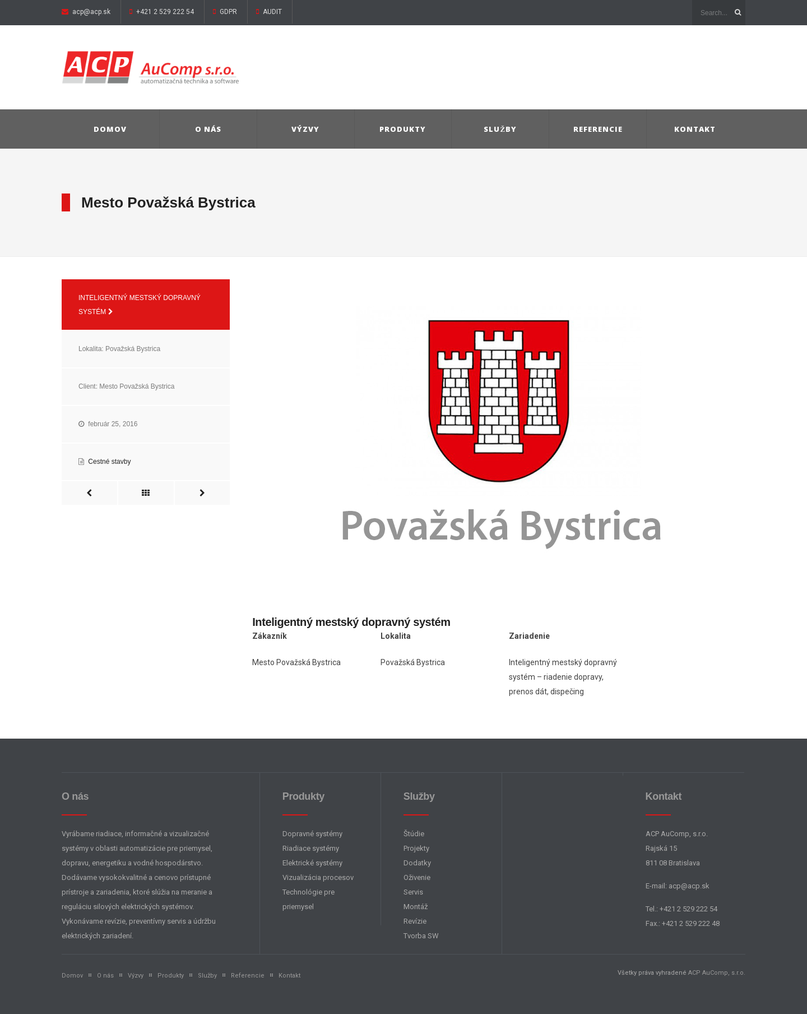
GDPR (227, 12)
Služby (500, 129)
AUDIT (271, 12)
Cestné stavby (109, 461)
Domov (110, 129)
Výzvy (305, 129)
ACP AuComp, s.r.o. (716, 972)
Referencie (598, 129)
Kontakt (695, 129)
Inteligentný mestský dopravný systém (139, 305)
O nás (208, 129)
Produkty (402, 129)
